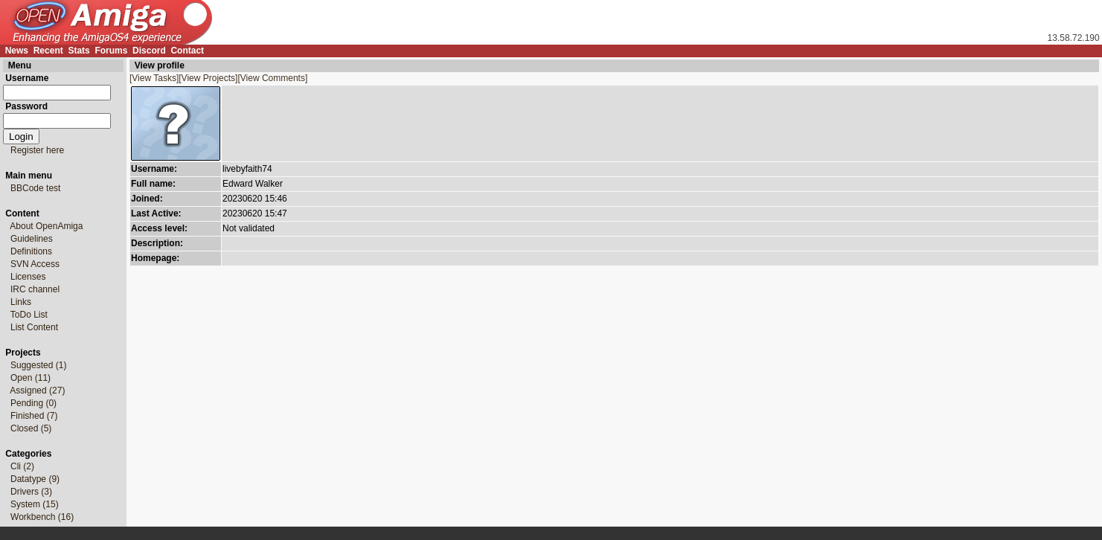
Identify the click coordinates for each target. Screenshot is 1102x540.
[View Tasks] (154, 78)
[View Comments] (272, 78)
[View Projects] (208, 78)
